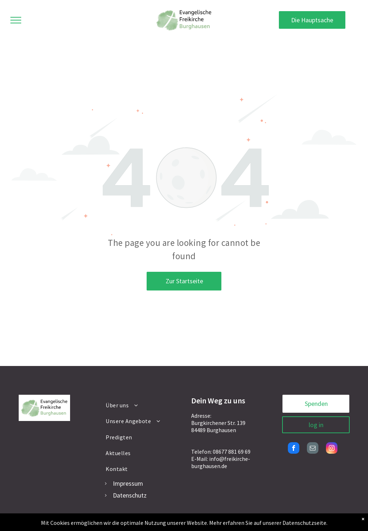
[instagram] (331, 449)
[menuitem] (141, 405)
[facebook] (293, 449)
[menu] (15, 20)
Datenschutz (130, 495)
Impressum (128, 483)
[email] (312, 449)
